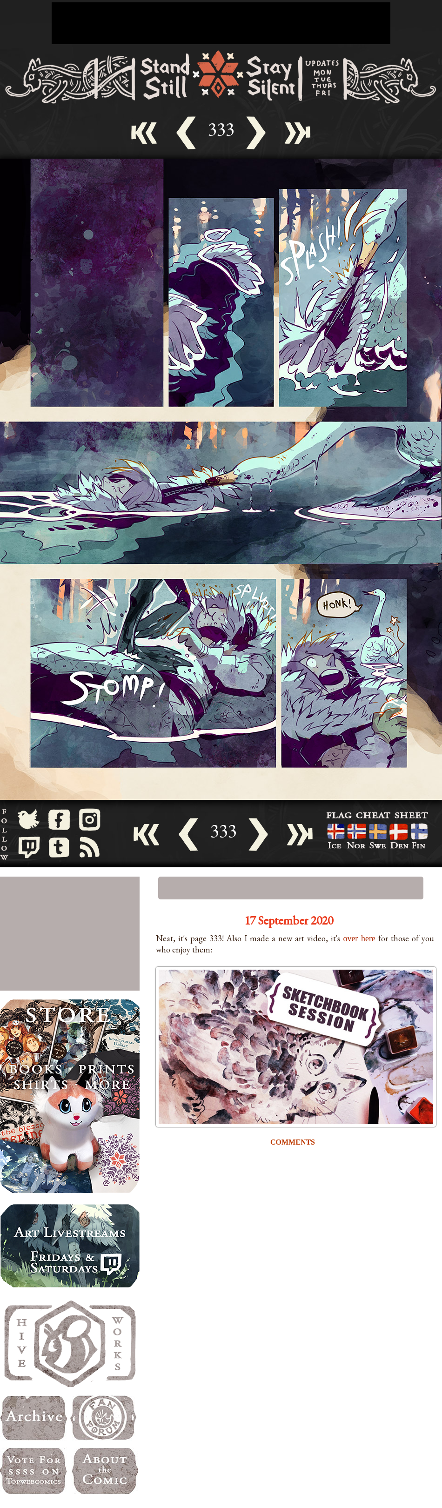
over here (359, 938)
